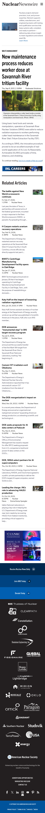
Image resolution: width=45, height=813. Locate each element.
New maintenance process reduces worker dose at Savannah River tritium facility (19, 69)
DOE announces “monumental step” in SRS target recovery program (14, 329)
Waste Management (9, 51)
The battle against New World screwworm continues (13, 194)
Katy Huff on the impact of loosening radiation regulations (19, 301)
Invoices (30, 809)
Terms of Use (22, 809)
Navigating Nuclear (22, 781)
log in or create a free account (30, 160)
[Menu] (41, 4)
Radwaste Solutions (33, 88)
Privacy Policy (11, 809)
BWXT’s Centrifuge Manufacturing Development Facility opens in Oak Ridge (15, 262)
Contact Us (22, 784)
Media (36, 809)
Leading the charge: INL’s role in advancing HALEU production (14, 490)
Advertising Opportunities (22, 778)
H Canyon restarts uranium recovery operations (14, 227)
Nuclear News (17, 202)
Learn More (23, 40)
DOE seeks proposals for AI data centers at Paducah (15, 426)
